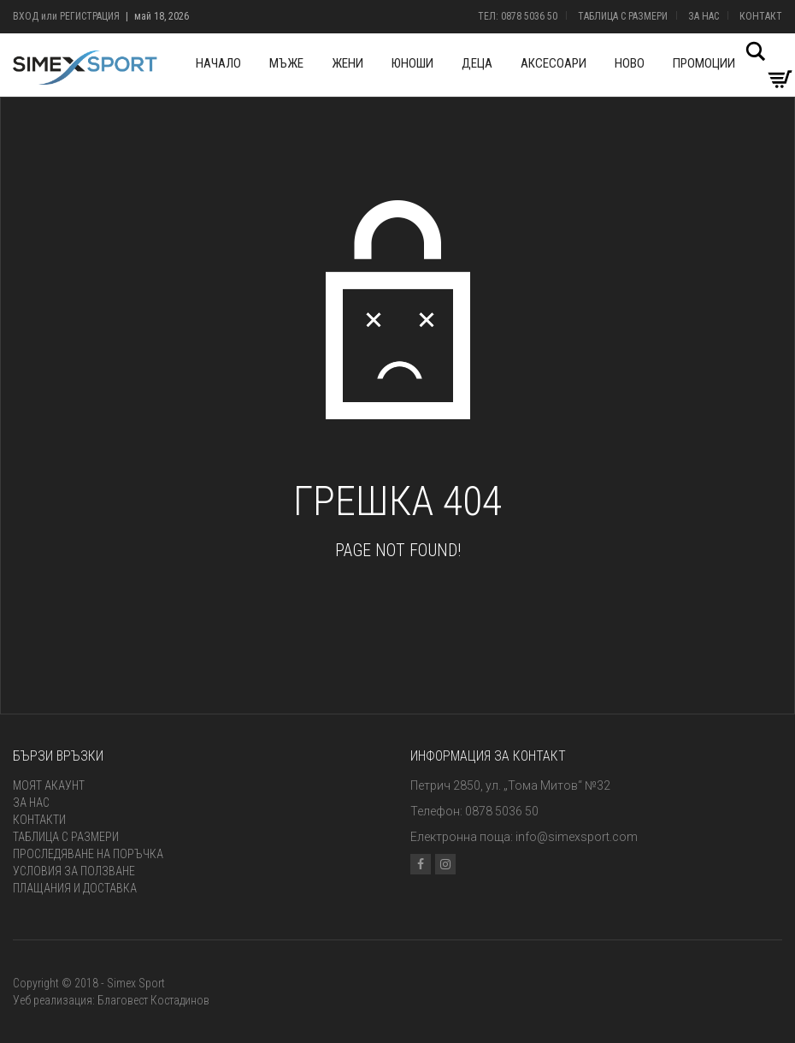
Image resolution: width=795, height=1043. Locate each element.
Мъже (286, 63)
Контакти (39, 820)
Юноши (412, 63)
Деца (477, 63)
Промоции (704, 63)
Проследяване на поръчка (88, 854)
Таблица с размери (623, 16)
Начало (218, 63)
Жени (347, 63)
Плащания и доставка (75, 888)
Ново (630, 63)
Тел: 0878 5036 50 (517, 16)
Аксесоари (553, 63)
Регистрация (90, 16)
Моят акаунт (49, 785)
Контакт (760, 16)
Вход (25, 16)
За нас (703, 16)
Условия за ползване (74, 871)
